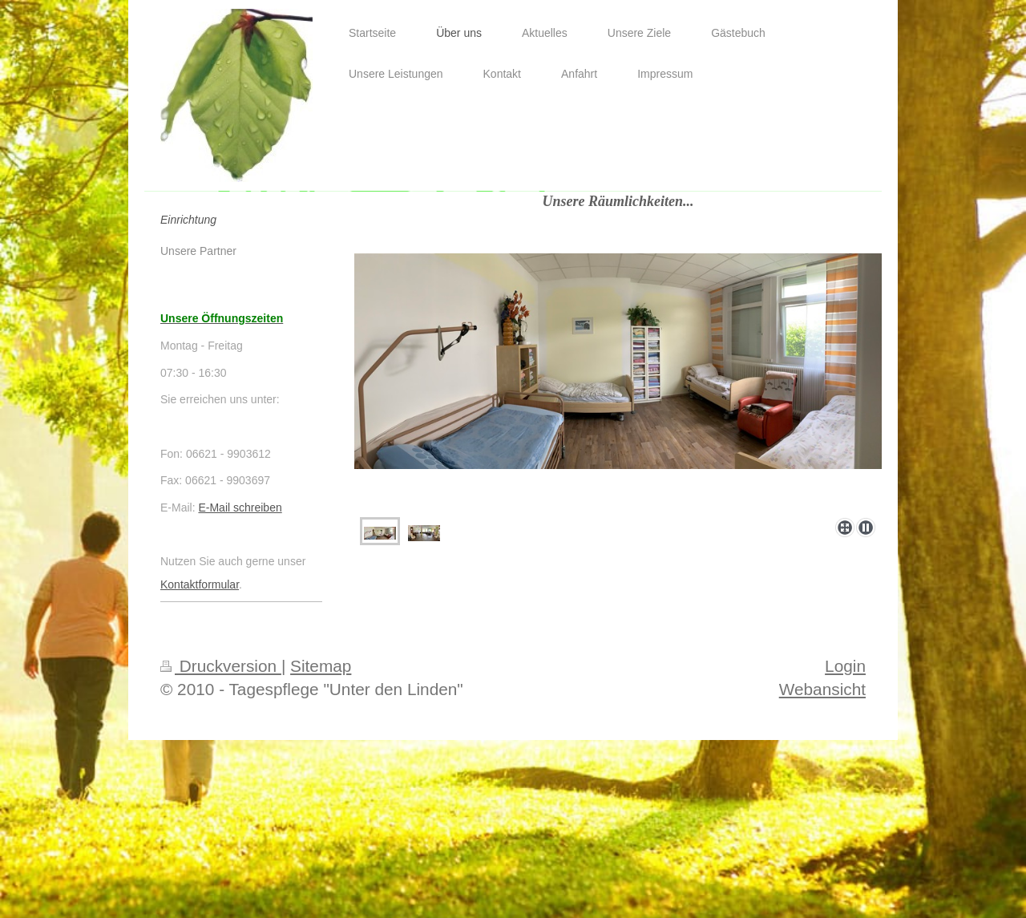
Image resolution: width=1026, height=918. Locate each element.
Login (845, 666)
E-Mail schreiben (239, 507)
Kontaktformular (199, 584)
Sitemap (320, 666)
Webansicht (822, 689)
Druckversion (220, 666)
